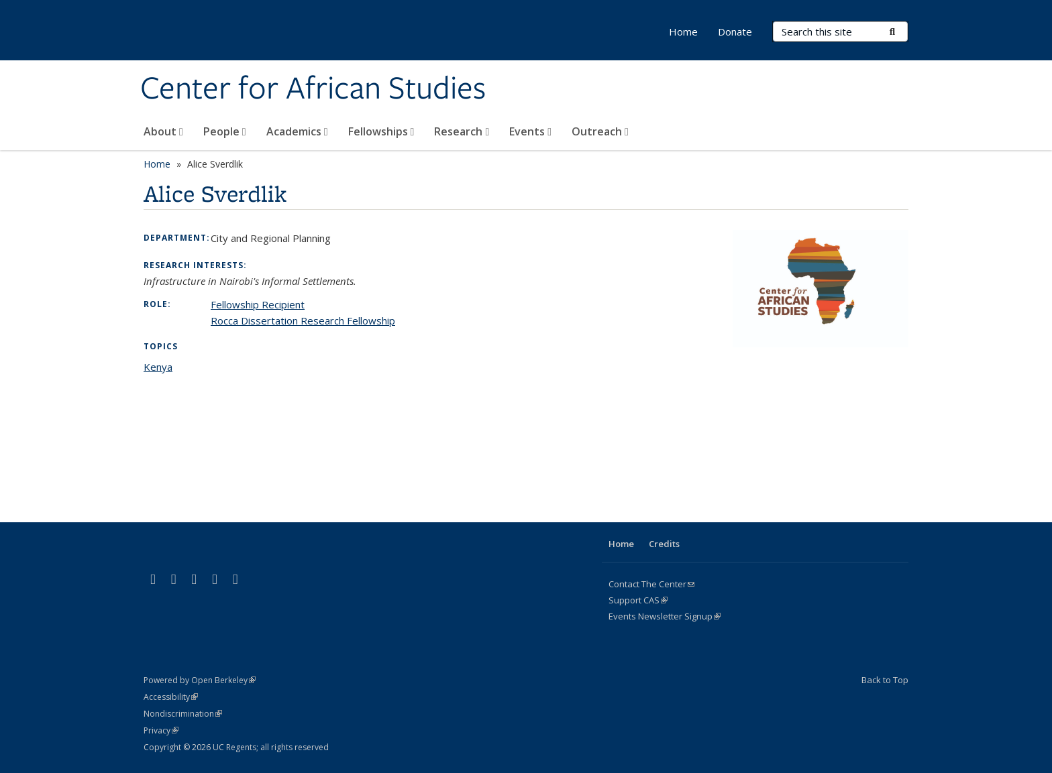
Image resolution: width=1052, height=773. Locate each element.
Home (683, 31)
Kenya (158, 366)
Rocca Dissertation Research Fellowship (303, 320)
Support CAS (638, 600)
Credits (664, 544)
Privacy (161, 730)
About (163, 131)
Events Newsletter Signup (665, 616)
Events (530, 131)
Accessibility (171, 697)
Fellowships (381, 131)
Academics (297, 131)
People (224, 131)
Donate (735, 31)
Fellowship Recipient (258, 304)
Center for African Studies (313, 89)
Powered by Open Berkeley (200, 680)
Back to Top (884, 680)
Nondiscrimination (183, 713)
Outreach (600, 131)
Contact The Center (651, 584)
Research (461, 131)
